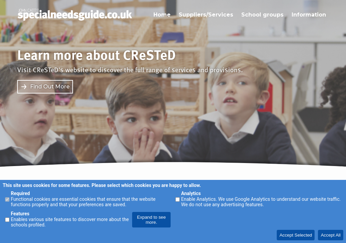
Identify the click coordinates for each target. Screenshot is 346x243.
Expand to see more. (151, 220)
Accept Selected (295, 235)
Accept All (331, 235)
